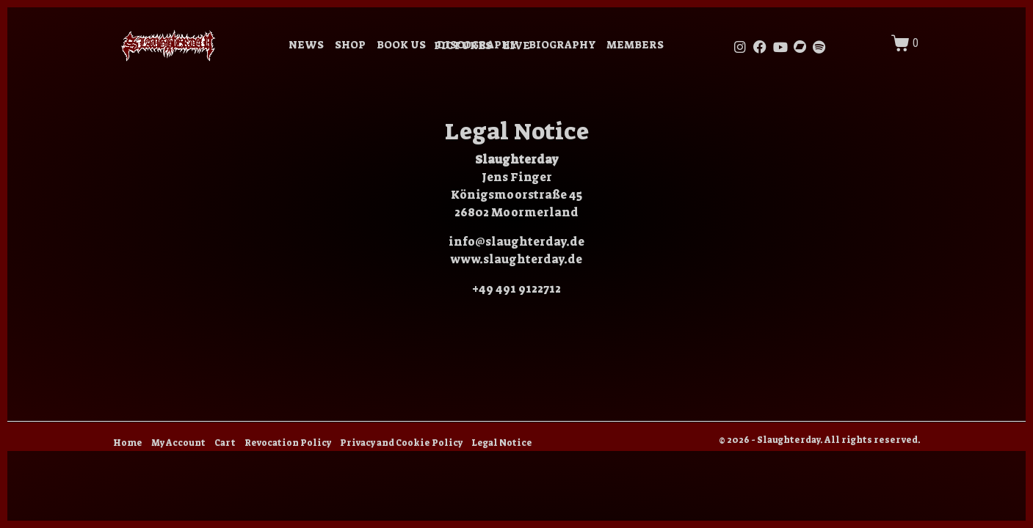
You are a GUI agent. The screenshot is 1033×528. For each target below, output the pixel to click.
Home (127, 443)
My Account (178, 443)
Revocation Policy (287, 443)
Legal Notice (501, 443)
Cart (225, 443)
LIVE (516, 45)
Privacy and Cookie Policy (401, 443)
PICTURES (463, 45)
